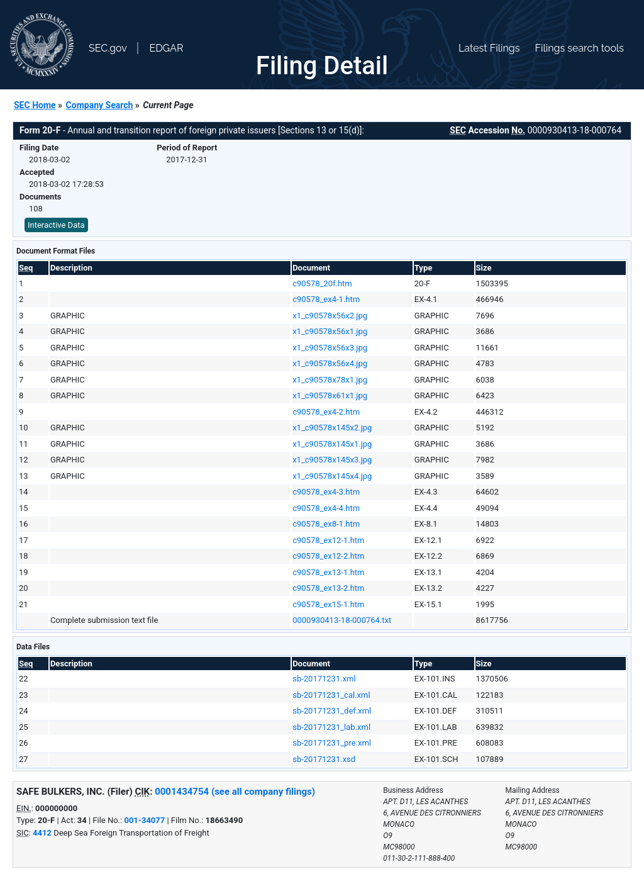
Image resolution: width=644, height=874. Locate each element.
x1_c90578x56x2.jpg (329, 315)
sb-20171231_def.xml (331, 710)
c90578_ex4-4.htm (326, 508)
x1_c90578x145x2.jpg (332, 427)
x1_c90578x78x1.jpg (329, 379)
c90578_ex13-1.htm (328, 572)
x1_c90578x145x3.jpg (332, 459)
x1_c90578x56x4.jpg (329, 363)
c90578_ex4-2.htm (326, 412)
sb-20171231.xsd (323, 759)
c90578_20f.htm (322, 283)
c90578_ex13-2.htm (328, 588)
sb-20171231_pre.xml (331, 743)
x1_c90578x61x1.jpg (329, 395)
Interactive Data (56, 225)
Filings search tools (579, 48)
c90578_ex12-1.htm (328, 540)
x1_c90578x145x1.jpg (332, 444)
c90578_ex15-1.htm (328, 604)
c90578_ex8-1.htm (326, 524)
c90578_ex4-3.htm (326, 491)
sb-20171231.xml (324, 678)
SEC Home (35, 105)
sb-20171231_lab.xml (331, 727)
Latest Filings (488, 48)
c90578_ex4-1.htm (326, 299)
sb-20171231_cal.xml (331, 695)
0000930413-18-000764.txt (341, 620)
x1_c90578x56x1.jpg (329, 331)
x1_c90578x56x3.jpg (329, 347)
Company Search (99, 105)
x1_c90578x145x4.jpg (332, 476)
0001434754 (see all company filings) (235, 791)
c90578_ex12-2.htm (328, 556)
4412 (42, 833)
